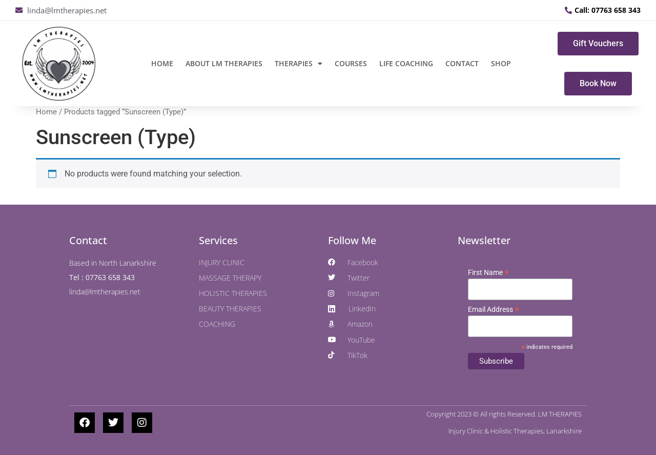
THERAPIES (298, 63)
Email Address (493, 309)
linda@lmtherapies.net (104, 291)
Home (162, 63)
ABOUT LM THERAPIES (224, 63)
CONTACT (462, 63)
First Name (488, 272)
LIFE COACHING (406, 63)
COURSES (351, 63)
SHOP (501, 63)
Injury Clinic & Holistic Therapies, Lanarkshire (515, 431)
